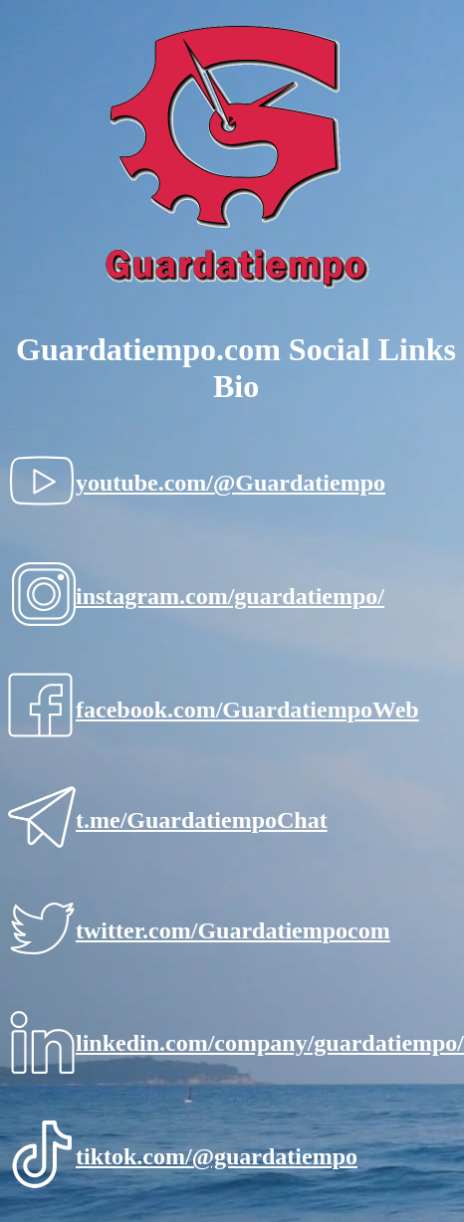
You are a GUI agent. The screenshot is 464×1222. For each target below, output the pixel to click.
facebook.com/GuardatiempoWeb (247, 709)
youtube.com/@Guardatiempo (230, 483)
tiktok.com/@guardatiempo (216, 1156)
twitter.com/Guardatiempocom (233, 930)
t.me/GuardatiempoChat (202, 820)
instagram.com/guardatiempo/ (230, 596)
